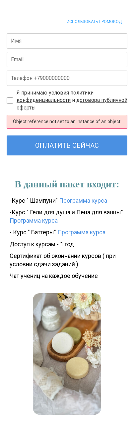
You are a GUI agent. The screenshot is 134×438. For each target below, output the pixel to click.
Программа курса (83, 200)
